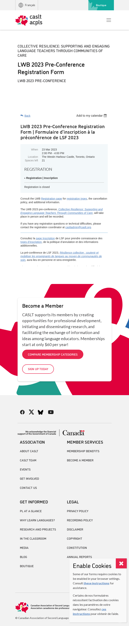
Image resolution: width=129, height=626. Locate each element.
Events (25, 469)
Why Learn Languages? (37, 520)
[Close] (121, 563)
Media (24, 547)
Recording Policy (80, 520)
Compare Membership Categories (53, 354)
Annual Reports (79, 557)
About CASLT (29, 451)
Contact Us (28, 487)
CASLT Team (28, 460)
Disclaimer (75, 529)
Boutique (101, 5)
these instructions (96, 583)
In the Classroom (33, 538)
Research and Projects (38, 529)
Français (26, 5)
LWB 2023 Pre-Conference (42, 80)
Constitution (77, 547)
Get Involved (29, 478)
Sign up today (38, 369)
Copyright (74, 538)
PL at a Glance (31, 511)
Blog (23, 557)
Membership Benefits (83, 451)
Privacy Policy (77, 511)
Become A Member (80, 460)
